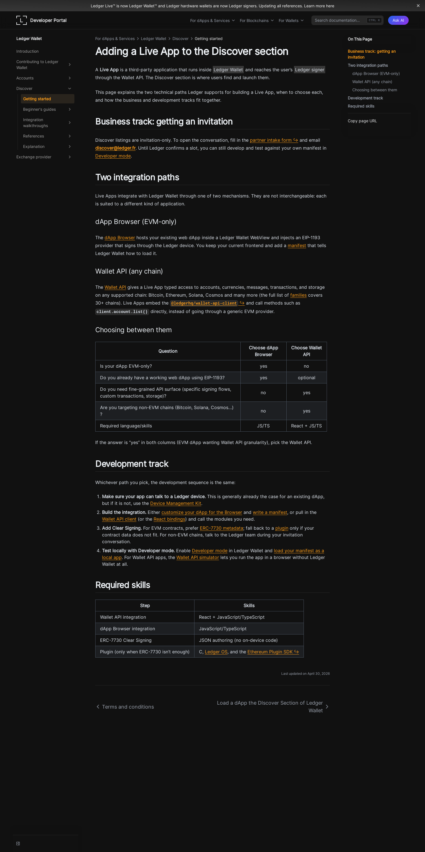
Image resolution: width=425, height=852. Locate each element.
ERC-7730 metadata (221, 528)
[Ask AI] (398, 20)
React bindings (169, 519)
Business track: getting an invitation (372, 54)
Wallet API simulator (197, 557)
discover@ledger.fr (115, 148)
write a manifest (270, 512)
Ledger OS (216, 651)
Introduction (27, 51)
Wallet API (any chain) (372, 81)
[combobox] (347, 20)
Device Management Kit (175, 503)
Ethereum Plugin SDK (270, 651)
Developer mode (113, 156)
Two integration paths (368, 65)
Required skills (361, 106)
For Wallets (291, 20)
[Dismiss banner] (418, 5)
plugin (281, 528)
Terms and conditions (124, 707)
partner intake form (271, 140)
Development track (365, 98)
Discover (44, 88)
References (47, 136)
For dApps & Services (212, 20)
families (298, 295)
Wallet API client (119, 519)
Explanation (47, 146)
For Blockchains (257, 20)
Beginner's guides (47, 109)
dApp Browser (120, 237)
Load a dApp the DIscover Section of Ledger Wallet (273, 706)
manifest (297, 245)
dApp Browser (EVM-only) (376, 73)
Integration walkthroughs (47, 122)
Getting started (37, 98)
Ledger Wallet (228, 69)
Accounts (44, 78)
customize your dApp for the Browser (201, 512)
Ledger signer (309, 69)
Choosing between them (374, 89)
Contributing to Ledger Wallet (44, 64)
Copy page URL (362, 120)
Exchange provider (44, 156)
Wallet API (115, 287)
